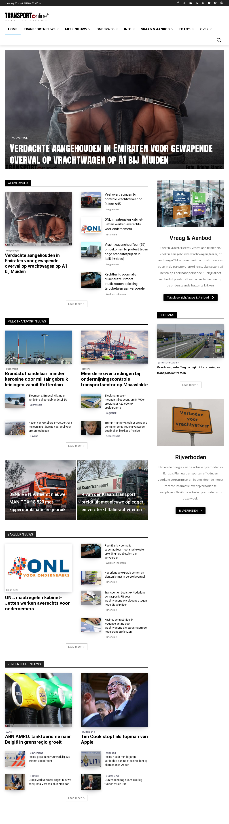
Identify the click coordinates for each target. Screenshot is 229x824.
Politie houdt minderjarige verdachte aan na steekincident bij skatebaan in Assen (126, 760)
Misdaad (111, 752)
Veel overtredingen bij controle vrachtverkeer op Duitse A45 (123, 199)
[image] (190, 203)
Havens (86, 368)
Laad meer (76, 304)
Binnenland (36, 752)
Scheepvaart (113, 436)
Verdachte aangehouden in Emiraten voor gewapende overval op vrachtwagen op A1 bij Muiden (127, 154)
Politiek (34, 775)
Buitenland (88, 731)
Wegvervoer (36, 137)
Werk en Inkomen (116, 294)
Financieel (111, 234)
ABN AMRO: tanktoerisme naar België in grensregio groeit (38, 739)
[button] (218, 39)
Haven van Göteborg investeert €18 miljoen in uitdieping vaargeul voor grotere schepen (50, 426)
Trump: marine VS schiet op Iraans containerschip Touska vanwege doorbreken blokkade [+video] (126, 426)
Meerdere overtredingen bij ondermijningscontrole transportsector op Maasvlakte (114, 379)
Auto (9, 731)
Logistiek (111, 412)
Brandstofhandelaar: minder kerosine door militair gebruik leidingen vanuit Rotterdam (36, 379)
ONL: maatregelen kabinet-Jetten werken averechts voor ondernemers (124, 224)
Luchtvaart (12, 368)
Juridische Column (168, 362)
